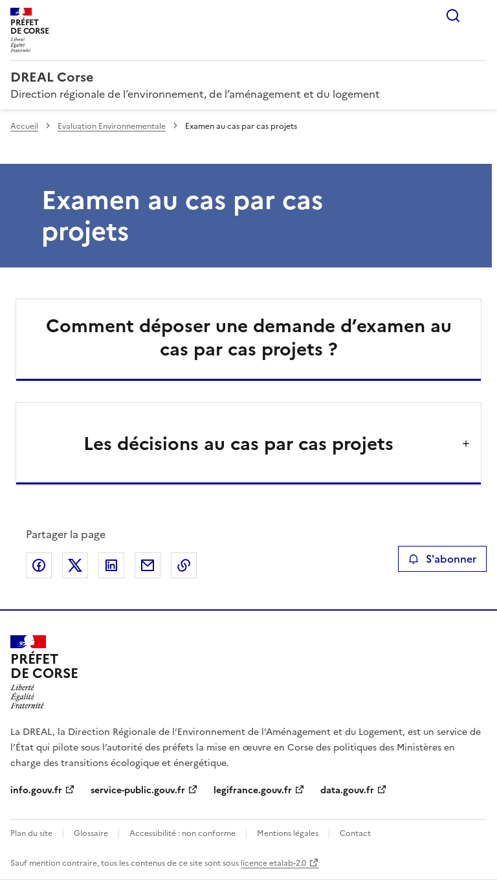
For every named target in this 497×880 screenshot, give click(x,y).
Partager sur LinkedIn (111, 565)
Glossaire (91, 833)
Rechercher (453, 15)
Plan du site (31, 833)
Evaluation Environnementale (112, 126)
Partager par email (147, 565)
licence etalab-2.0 (273, 863)
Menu (479, 15)
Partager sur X (75, 565)
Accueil (24, 126)
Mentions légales (287, 833)
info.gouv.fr (36, 790)
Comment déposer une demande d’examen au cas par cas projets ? (249, 337)
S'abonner (442, 559)
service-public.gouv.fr (138, 790)
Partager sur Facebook (39, 565)
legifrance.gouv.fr (253, 790)
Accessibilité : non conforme (182, 833)
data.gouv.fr (347, 790)
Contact (355, 833)
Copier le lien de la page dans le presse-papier (184, 565)
